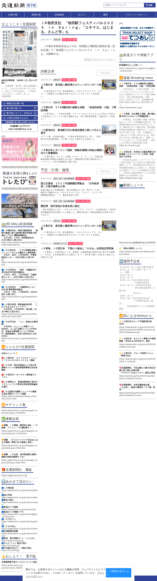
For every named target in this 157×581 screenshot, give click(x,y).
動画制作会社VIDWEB (144, 242)
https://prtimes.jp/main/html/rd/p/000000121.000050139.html (137, 377)
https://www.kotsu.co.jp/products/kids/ (19, 528)
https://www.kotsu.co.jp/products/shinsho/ (19, 534)
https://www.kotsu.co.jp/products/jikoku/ (19, 491)
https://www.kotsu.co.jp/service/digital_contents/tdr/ (19, 515)
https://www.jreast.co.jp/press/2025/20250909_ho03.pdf (137, 345)
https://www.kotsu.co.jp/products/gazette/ (19, 522)
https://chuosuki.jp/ (10, 550)
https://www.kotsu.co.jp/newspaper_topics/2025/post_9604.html (19, 461)
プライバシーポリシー (74, 575)
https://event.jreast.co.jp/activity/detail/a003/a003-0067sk (19, 243)
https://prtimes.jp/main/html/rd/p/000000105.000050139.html (137, 394)
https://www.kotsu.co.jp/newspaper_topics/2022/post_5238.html (19, 411)
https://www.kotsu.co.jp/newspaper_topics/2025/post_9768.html (19, 446)
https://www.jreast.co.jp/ (130, 107)
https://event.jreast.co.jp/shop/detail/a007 (19, 339)
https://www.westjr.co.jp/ (130, 178)
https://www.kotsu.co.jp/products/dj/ (18, 509)
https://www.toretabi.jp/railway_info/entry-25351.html (19, 397)
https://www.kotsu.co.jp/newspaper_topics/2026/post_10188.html (19, 432)
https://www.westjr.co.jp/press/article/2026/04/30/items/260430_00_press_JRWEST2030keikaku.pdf (137, 330)
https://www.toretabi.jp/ (12, 540)
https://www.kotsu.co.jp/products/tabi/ (19, 497)
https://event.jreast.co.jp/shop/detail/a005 (19, 263)
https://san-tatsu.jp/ (10, 545)
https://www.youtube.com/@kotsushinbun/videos (137, 252)
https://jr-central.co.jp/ (129, 145)
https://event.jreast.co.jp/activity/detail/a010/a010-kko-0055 (19, 315)
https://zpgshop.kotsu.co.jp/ (14, 475)
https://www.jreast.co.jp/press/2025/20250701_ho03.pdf (137, 360)
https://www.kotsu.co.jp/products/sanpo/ (19, 503)
